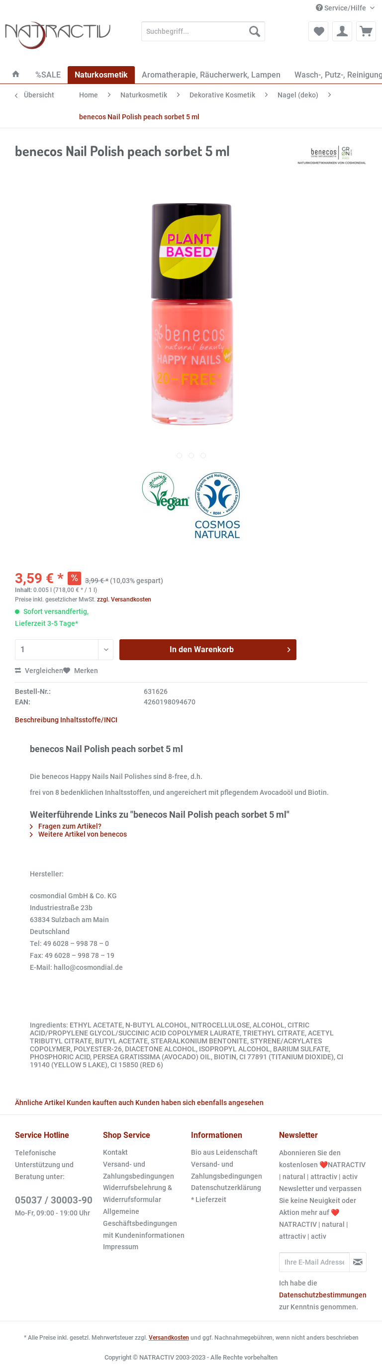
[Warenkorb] (366, 31)
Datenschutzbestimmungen (323, 1295)
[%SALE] (48, 75)
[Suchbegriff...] (203, 31)
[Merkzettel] (318, 31)
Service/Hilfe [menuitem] (342, 8)
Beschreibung (37, 720)
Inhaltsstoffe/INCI (88, 720)
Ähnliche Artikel (40, 1103)
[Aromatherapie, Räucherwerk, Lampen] (211, 75)
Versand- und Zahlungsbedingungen (138, 1170)
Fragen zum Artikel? (65, 826)
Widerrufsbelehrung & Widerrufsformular (137, 1193)
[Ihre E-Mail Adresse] (314, 1262)
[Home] (16, 75)
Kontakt (115, 1152)
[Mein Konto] (342, 31)
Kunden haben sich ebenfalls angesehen (199, 1103)
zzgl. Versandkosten (124, 599)
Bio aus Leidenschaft (224, 1152)
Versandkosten (169, 1337)
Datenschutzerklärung (226, 1188)
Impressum (120, 1247)
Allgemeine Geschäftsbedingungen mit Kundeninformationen (144, 1223)
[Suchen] (254, 31)
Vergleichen (39, 671)
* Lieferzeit (208, 1199)
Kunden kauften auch (100, 1103)
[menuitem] (203, 35)
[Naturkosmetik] (101, 75)
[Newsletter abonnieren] (358, 1262)
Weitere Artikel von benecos (78, 834)
